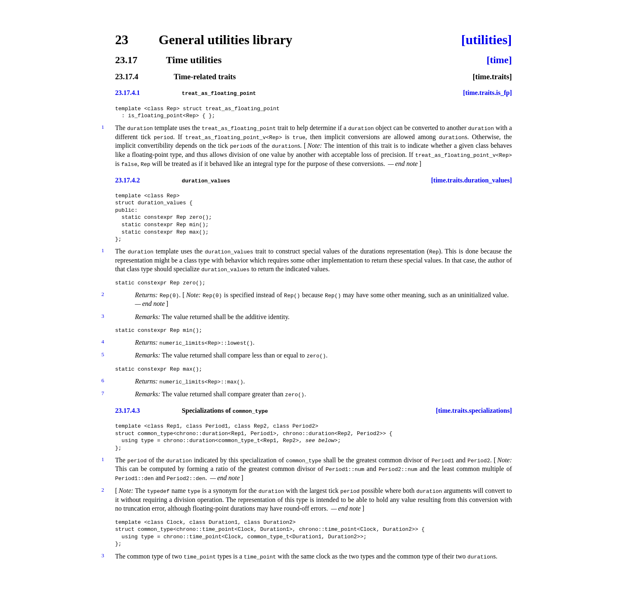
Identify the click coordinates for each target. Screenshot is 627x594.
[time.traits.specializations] (474, 410)
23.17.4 (126, 77)
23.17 (126, 60)
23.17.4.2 (127, 180)
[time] (499, 60)
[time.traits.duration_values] (471, 180)
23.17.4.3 (127, 410)
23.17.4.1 (127, 93)
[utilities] (486, 39)
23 (122, 39)
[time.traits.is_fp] (487, 93)
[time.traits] (492, 77)
